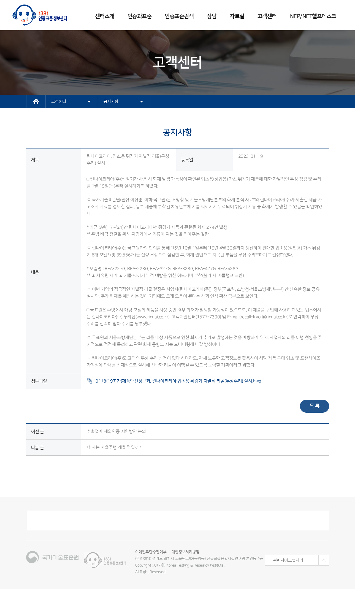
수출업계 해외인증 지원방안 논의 (116, 431)
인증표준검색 (179, 16)
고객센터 (267, 16)
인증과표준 (140, 16)
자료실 (237, 16)
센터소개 (104, 16)
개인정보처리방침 (185, 552)
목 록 (314, 406)
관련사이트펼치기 (301, 560)
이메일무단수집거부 (151, 552)
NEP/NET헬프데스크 (313, 16)
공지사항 (123, 101)
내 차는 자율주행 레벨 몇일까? (114, 447)
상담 (211, 16)
